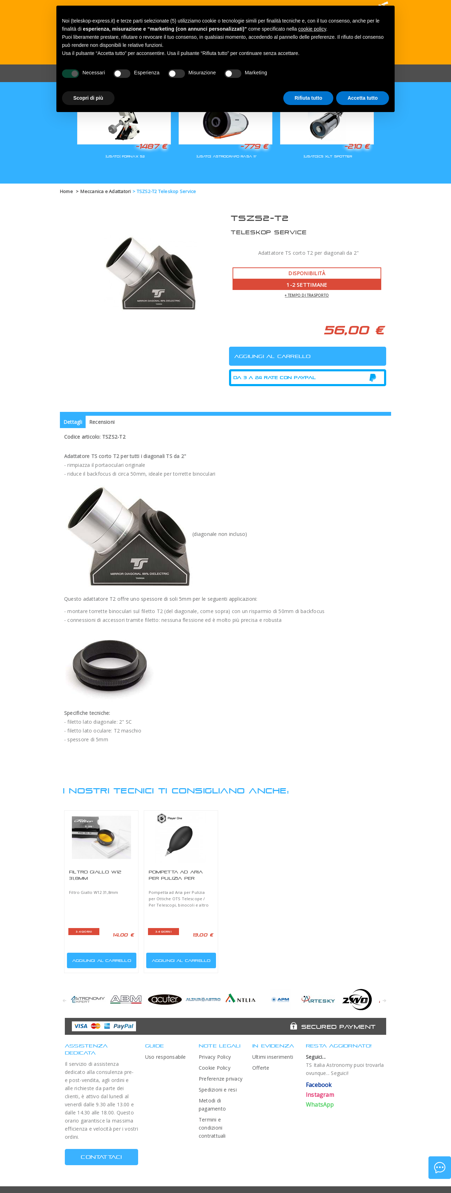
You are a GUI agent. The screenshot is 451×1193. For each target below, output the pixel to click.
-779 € (254, 146)
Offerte (261, 1067)
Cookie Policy (214, 1067)
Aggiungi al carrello (99, 959)
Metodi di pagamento (212, 1104)
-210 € (356, 146)
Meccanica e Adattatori (105, 191)
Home (66, 191)
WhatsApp (320, 1104)
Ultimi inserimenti (272, 1056)
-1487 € (151, 146)
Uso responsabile (165, 1056)
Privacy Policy (215, 1056)
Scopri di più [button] (88, 98)
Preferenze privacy (220, 1078)
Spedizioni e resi (218, 1089)
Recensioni (102, 422)
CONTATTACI (101, 1157)
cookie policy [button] (312, 29)
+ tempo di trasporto (307, 295)
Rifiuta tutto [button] (308, 98)
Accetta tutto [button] (362, 98)
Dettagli (72, 422)
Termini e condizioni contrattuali (212, 1127)
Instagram (320, 1095)
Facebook (319, 1085)
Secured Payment (338, 1027)
